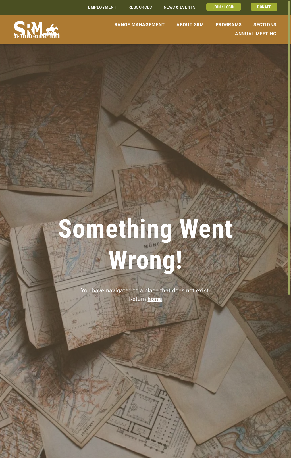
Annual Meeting (256, 33)
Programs (229, 24)
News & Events (180, 7)
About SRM (190, 24)
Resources (140, 7)
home (154, 298)
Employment (102, 7)
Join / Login (224, 7)
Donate (264, 7)
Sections (265, 24)
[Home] (37, 29)
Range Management (140, 24)
